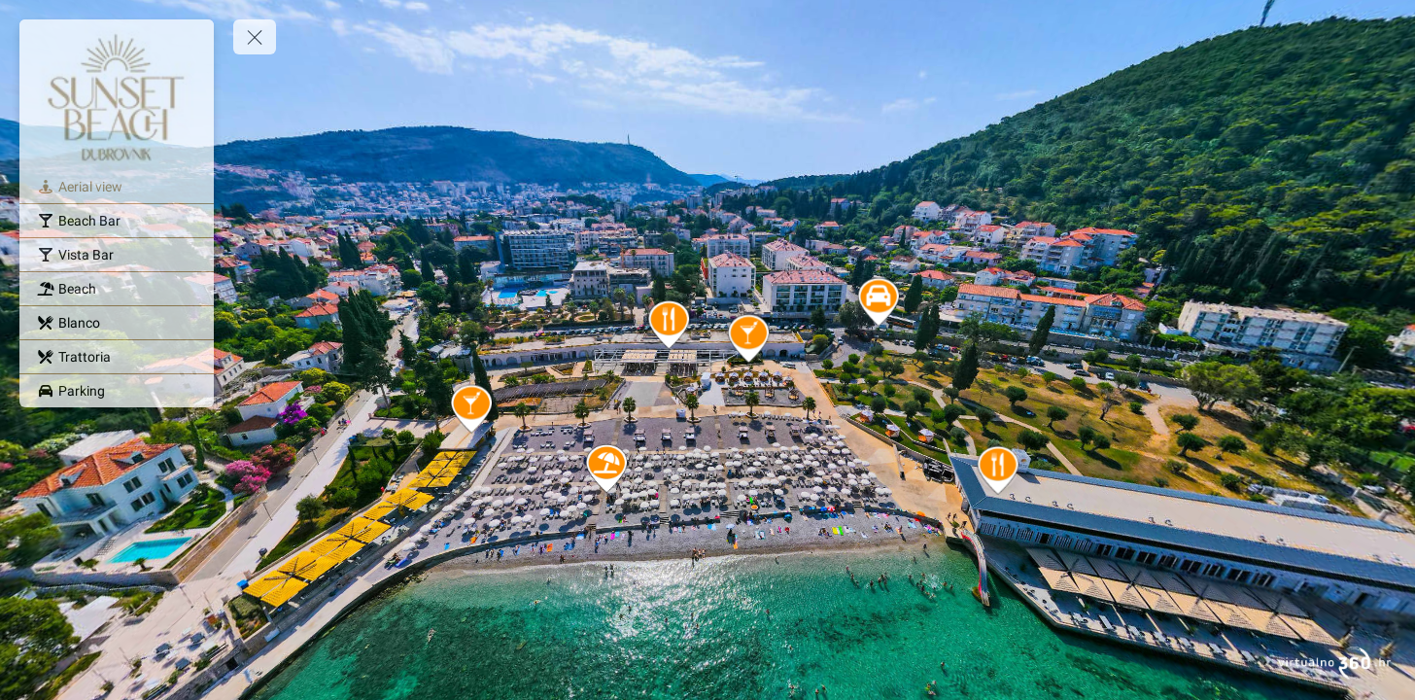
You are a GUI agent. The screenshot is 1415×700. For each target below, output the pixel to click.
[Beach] (116, 288)
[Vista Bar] (116, 254)
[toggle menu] (254, 36)
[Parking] (116, 390)
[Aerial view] (116, 186)
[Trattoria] (116, 356)
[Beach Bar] (116, 220)
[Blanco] (116, 322)
